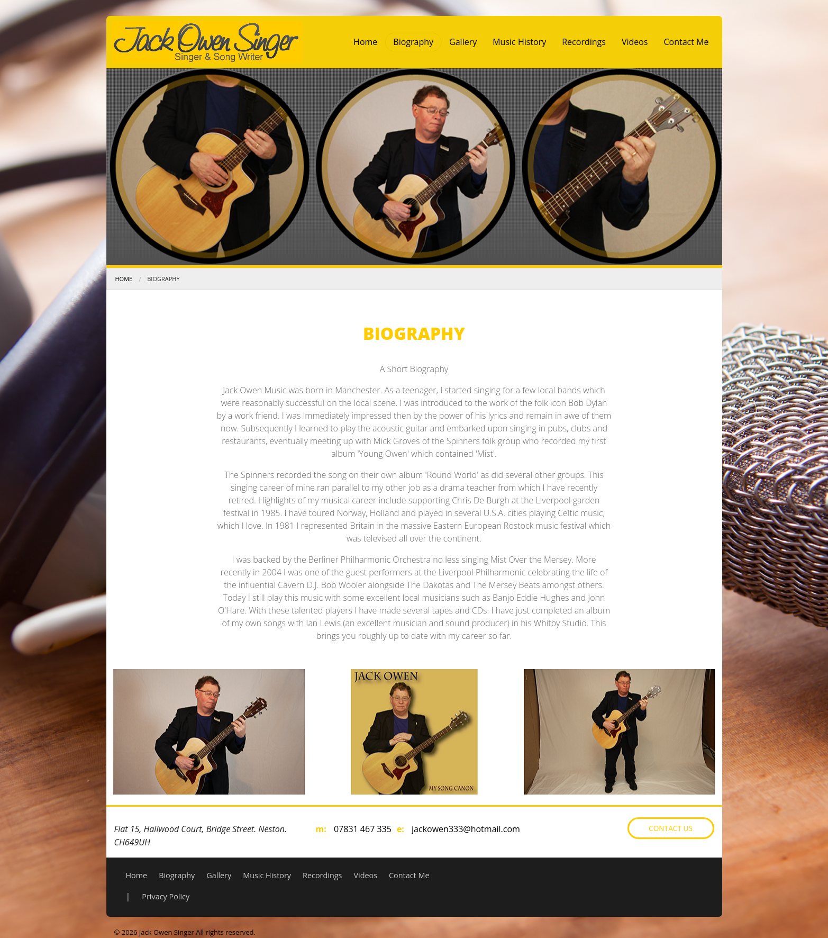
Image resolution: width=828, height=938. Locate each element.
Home (365, 42)
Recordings (584, 42)
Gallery (463, 42)
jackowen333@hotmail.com (466, 829)
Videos (635, 42)
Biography (413, 42)
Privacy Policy (165, 896)
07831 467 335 (363, 829)
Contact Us (671, 828)
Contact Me (685, 42)
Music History (519, 42)
